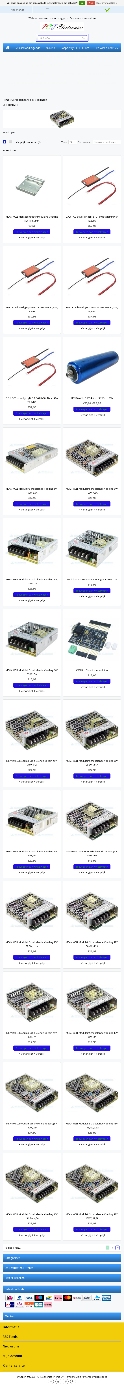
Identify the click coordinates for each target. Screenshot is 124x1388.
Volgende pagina (117, 1248)
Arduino (50, 48)
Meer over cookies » (106, 3)
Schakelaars (86, 65)
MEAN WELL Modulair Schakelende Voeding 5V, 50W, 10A (92, 853)
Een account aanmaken (83, 18)
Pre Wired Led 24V (17, 56)
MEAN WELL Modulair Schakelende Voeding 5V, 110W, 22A (31, 1125)
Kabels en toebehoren (101, 74)
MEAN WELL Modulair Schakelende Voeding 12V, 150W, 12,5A (92, 1216)
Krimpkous (80, 82)
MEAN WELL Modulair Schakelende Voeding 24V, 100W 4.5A (92, 490)
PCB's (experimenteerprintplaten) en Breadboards (36, 82)
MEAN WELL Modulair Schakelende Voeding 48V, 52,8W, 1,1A (32, 944)
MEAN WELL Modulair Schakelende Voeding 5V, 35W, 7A (31, 1034)
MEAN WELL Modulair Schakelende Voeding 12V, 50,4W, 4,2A (92, 944)
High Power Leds (92, 56)
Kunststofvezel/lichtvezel (38, 74)
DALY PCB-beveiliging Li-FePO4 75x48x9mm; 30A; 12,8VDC (92, 309)
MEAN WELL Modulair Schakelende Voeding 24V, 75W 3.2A (32, 581)
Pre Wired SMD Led (63, 56)
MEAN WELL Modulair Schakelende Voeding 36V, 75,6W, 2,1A (92, 762)
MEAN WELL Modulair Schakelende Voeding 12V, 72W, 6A (32, 853)
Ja (82, 3)
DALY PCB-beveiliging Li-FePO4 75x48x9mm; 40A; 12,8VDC (32, 309)
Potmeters (106, 65)
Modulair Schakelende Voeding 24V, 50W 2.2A (92, 579)
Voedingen (41, 99)
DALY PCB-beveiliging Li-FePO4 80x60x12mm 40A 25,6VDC (32, 400)
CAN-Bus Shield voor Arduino (92, 670)
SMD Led (40, 56)
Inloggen (61, 18)
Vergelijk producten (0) (28, 142)
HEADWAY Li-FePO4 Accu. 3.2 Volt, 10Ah (92, 398)
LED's (85, 48)
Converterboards (70, 74)
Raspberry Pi (68, 48)
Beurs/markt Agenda (27, 48)
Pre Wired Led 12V (106, 48)
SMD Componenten (62, 65)
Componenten (35, 65)
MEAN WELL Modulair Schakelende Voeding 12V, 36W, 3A (92, 1034)
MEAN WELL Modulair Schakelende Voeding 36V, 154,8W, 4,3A (32, 1216)
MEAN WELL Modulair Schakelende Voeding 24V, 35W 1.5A (32, 672)
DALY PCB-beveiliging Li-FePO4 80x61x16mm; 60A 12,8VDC (92, 218)
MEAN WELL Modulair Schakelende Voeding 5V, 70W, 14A (31, 762)
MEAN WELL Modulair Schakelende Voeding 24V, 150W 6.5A (32, 490)
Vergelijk (39, 237)
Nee (91, 3)
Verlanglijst (26, 237)
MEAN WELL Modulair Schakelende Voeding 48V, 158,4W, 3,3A (92, 1125)
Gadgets (10, 91)
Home (7, 47)
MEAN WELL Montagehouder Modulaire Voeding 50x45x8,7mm (32, 218)
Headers (10, 74)
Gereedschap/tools (104, 82)
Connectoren (13, 65)
